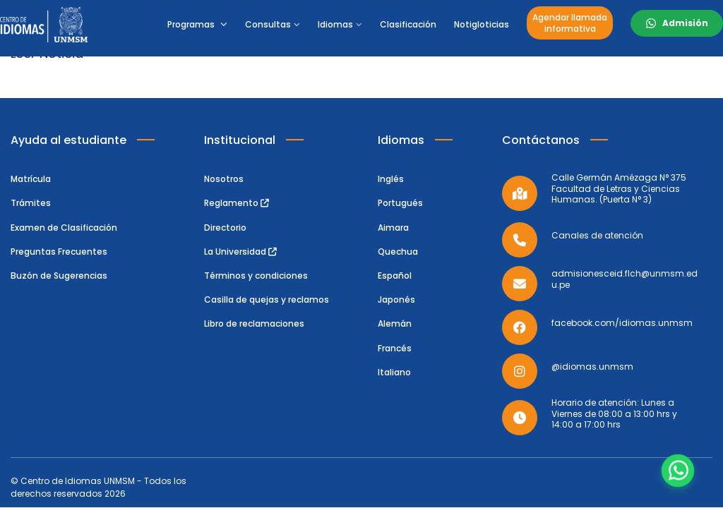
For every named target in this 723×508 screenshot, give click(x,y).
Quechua (398, 251)
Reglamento (236, 202)
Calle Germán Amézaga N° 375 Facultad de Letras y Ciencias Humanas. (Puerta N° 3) (618, 188)
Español (395, 275)
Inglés (391, 178)
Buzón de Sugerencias (59, 275)
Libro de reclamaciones (254, 323)
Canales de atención (597, 235)
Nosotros (224, 178)
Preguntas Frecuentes (59, 251)
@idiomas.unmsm (592, 367)
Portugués (400, 202)
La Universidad (240, 251)
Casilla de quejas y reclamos (266, 299)
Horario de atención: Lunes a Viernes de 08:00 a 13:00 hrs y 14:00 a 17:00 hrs (614, 413)
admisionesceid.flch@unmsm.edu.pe (624, 279)
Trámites (31, 202)
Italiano (394, 372)
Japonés (396, 299)
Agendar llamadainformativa (569, 23)
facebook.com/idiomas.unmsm (622, 323)
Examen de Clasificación (64, 227)
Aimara (393, 227)
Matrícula (31, 178)
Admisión (685, 23)
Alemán (395, 323)
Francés (395, 348)
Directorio (225, 227)
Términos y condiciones (256, 275)
